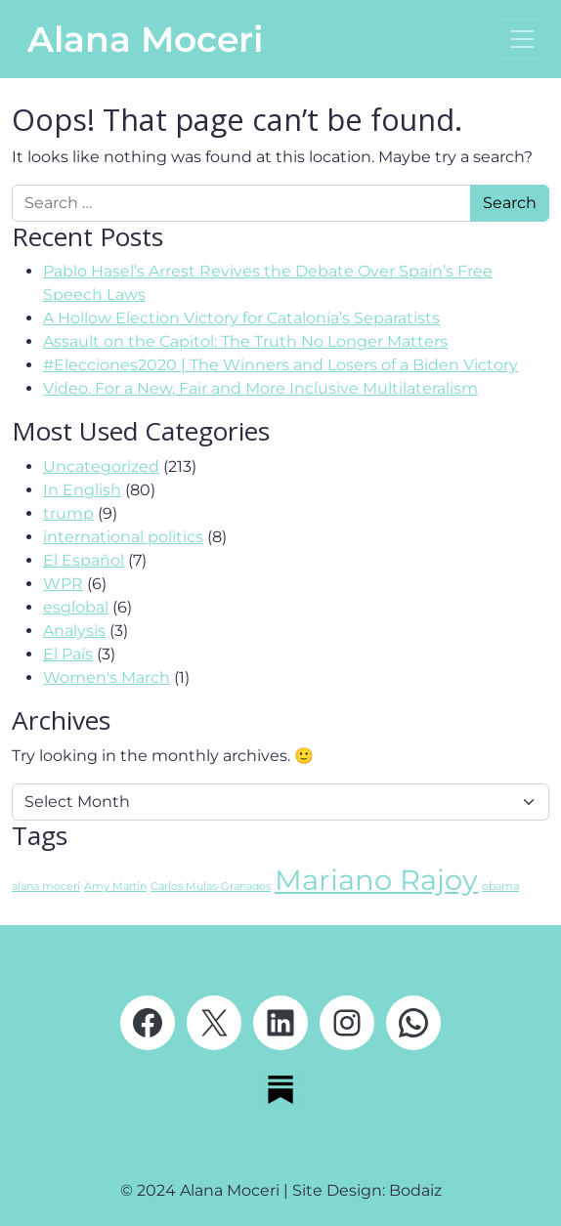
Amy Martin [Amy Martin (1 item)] (115, 886)
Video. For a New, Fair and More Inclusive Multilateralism (260, 388)
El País (68, 654)
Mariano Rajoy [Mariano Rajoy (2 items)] (376, 880)
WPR (63, 583)
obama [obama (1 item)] (500, 886)
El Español (83, 560)
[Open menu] (522, 39)
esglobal (75, 607)
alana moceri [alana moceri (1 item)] (46, 886)
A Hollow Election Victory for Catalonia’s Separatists (241, 318)
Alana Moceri (145, 39)
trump (68, 513)
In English (82, 490)
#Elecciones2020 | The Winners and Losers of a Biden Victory (280, 365)
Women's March (106, 677)
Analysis (74, 630)
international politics (123, 537)
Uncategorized (101, 466)
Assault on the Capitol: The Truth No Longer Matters (245, 341)
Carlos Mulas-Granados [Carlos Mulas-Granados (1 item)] (211, 886)
